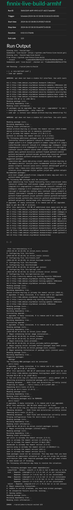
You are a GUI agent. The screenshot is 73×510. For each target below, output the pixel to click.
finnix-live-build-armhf (34, 3)
